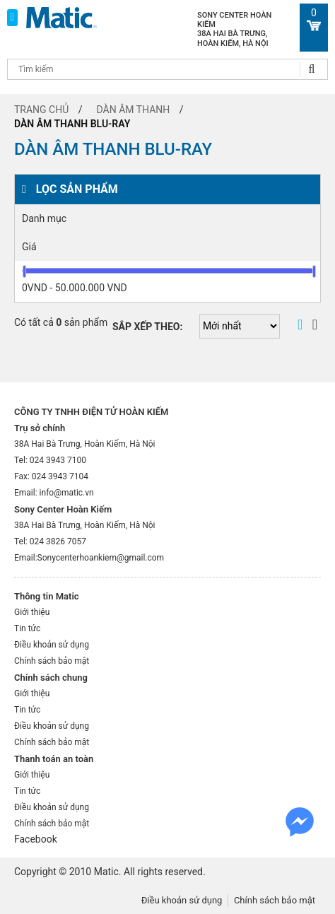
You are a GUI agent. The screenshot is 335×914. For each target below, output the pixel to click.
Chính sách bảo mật (51, 661)
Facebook (35, 839)
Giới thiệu (31, 612)
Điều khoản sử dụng (51, 645)
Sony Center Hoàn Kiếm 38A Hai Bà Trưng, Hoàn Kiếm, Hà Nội (234, 29)
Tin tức (27, 628)
